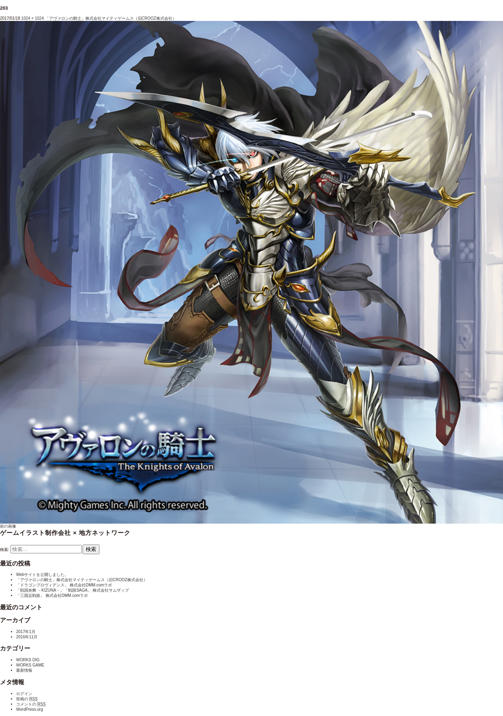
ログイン (24, 693)
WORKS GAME (30, 665)
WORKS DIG (27, 660)
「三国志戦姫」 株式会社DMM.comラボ (52, 595)
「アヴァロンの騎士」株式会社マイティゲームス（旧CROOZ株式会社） (110, 18)
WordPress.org (29, 709)
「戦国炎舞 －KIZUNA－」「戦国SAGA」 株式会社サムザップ (72, 590)
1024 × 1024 (32, 18)
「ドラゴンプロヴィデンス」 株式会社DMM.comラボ (64, 585)
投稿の (26, 699)
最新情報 (24, 670)
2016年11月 (26, 637)
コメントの (31, 704)
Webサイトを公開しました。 (42, 574)
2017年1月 (25, 631)
